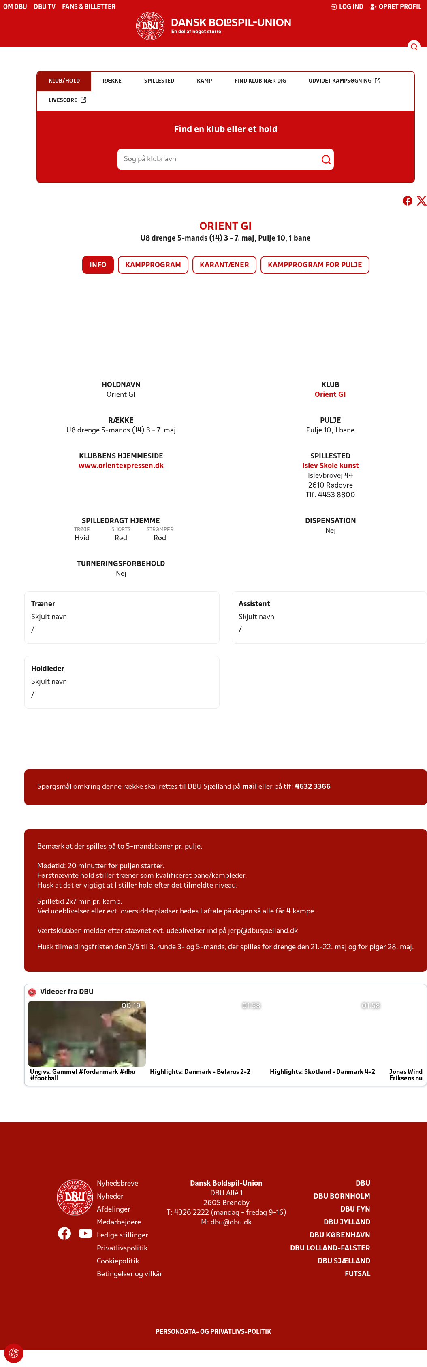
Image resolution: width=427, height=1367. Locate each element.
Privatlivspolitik (122, 1248)
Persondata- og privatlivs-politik (213, 1332)
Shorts (120, 529)
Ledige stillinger (122, 1235)
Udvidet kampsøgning (344, 81)
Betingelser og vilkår (129, 1274)
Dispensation (330, 521)
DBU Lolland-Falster (330, 1248)
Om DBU (15, 7)
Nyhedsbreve (117, 1183)
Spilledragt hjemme (121, 521)
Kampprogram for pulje (315, 265)
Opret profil (395, 7)
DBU (363, 1183)
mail (249, 787)
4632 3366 (313, 787)
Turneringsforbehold (121, 564)
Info (98, 265)
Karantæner (224, 265)
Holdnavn (121, 385)
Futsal (357, 1274)
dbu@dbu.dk (231, 1222)
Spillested (330, 456)
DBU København (340, 1235)
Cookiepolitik (118, 1261)
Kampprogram (153, 265)
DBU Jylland (347, 1222)
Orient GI (330, 395)
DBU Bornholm (342, 1196)
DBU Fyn (355, 1209)
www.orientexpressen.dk (121, 466)
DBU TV (45, 7)
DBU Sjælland (344, 1261)
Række (121, 420)
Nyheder (110, 1196)
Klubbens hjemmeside (121, 456)
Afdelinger (113, 1209)
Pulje (330, 420)
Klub (330, 385)
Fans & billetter (88, 7)
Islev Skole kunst (330, 466)
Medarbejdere (119, 1222)
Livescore (67, 100)
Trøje (82, 529)
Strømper (160, 529)
